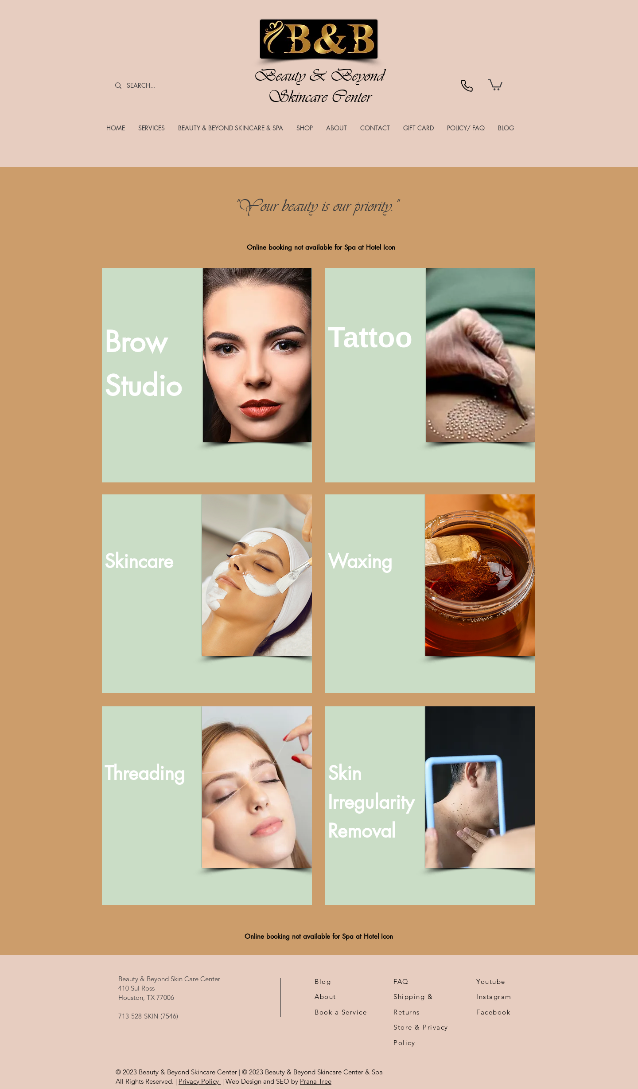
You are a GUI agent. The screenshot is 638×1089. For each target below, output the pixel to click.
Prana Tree (315, 1081)
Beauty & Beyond (319, 75)
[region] (207, 375)
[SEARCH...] (148, 85)
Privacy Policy (200, 1081)
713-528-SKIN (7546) (148, 1016)
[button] (151, 128)
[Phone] (466, 85)
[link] (495, 84)
